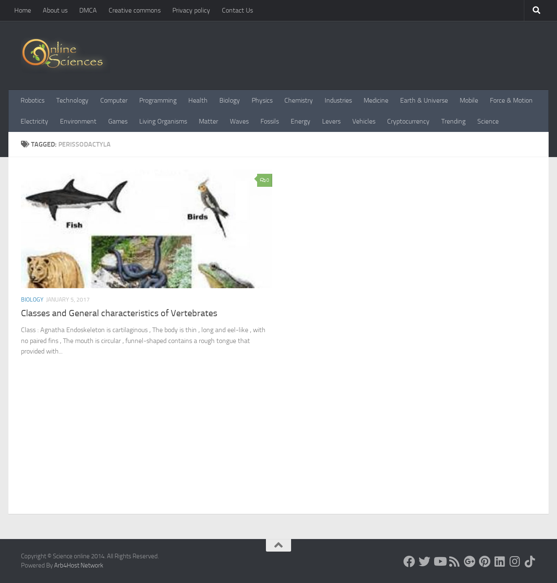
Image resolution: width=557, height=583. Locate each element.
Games (118, 121)
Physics (262, 100)
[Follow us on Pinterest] (485, 562)
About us (55, 10)
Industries (338, 100)
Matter (208, 121)
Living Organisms (163, 121)
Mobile (469, 100)
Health (198, 100)
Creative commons (135, 10)
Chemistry (298, 100)
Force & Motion (511, 100)
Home (22, 10)
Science (488, 121)
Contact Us (237, 10)
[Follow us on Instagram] (515, 562)
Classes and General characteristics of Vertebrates (119, 313)
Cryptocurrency (408, 121)
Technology (72, 100)
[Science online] (409, 562)
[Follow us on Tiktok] (530, 562)
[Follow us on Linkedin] (500, 562)
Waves (239, 121)
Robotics (32, 100)
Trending (453, 121)
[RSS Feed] (455, 562)
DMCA (88, 10)
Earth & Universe (424, 100)
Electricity (34, 121)
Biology (229, 100)
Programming (158, 100)
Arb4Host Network (78, 565)
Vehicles (363, 121)
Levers (331, 121)
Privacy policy (191, 10)
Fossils (269, 121)
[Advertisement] (278, 451)
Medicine (376, 100)
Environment (78, 121)
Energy (300, 121)
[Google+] (470, 562)
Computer (114, 100)
